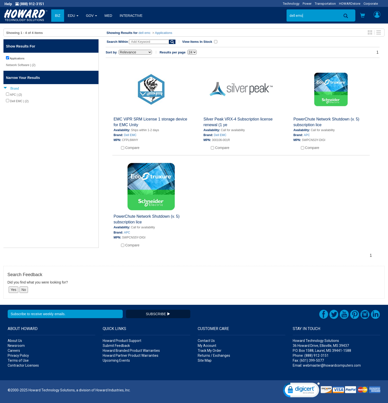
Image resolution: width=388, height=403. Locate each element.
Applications (163, 33)
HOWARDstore (349, 3)
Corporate (371, 3)
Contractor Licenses (23, 365)
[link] (301, 391)
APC (307, 135)
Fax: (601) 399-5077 (308, 360)
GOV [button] (91, 16)
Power (307, 3)
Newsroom (16, 346)
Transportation (325, 3)
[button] (362, 16)
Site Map (205, 360)
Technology (291, 3)
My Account (207, 346)
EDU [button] (73, 16)
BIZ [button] (57, 16)
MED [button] (108, 16)
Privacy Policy (18, 355)
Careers (14, 351)
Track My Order (209, 351)
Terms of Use (18, 360)
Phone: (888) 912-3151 (311, 355)
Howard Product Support (122, 341)
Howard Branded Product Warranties (131, 351)
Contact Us (206, 341)
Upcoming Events (116, 360)
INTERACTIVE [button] (131, 16)
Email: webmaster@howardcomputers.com (327, 365)
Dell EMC (130, 135)
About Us (15, 341)
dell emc (144, 33)
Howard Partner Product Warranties (130, 355)
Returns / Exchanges (214, 355)
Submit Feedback (116, 346)
